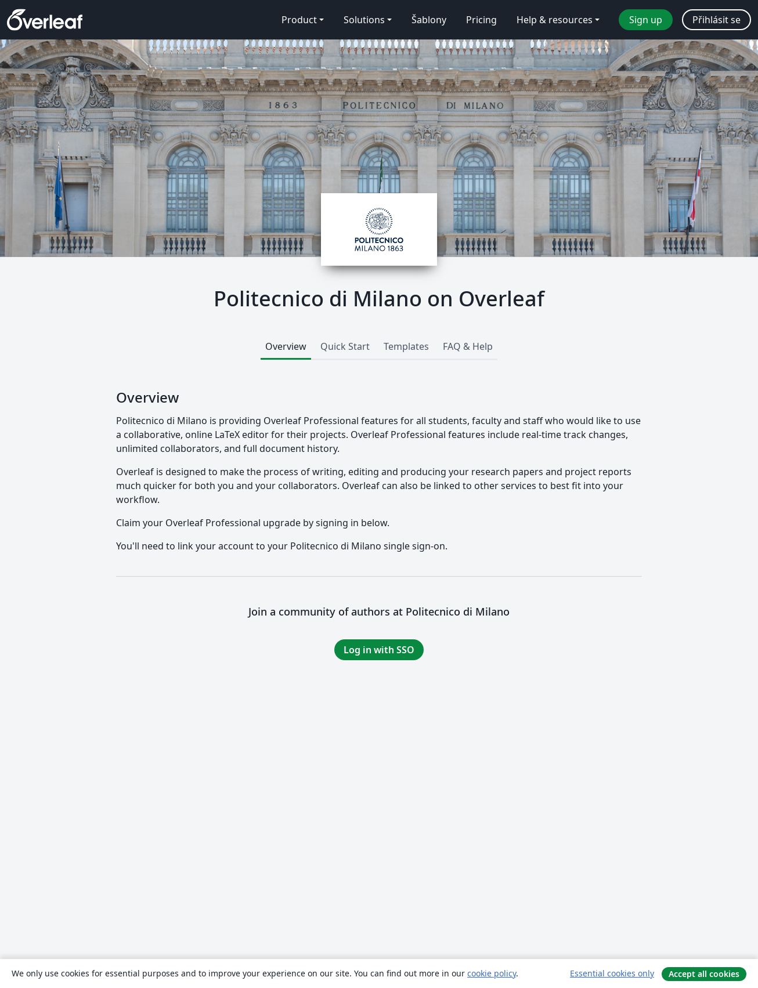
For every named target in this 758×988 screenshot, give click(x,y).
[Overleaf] (44, 19)
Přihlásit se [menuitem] (716, 19)
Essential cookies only (612, 973)
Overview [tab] (285, 346)
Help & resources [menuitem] (555, 19)
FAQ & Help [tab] (468, 346)
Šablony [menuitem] (429, 19)
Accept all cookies (704, 973)
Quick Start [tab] (345, 346)
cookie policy (491, 973)
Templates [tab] (406, 346)
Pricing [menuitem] (481, 19)
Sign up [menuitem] (645, 19)
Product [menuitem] (299, 19)
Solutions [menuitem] (364, 19)
